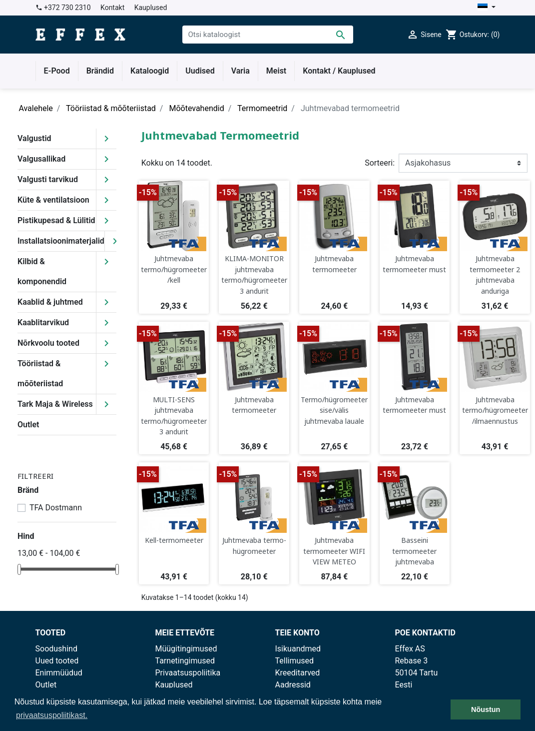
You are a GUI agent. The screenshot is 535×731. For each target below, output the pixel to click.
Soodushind (56, 648)
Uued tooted (57, 660)
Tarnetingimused (185, 660)
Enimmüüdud (58, 672)
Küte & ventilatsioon (53, 200)
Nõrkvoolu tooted (48, 343)
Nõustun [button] (485, 709)
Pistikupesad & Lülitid (56, 220)
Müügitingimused (186, 648)
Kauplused (150, 8)
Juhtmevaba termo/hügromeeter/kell (174, 269)
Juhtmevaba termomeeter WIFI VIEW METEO (334, 550)
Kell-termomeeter (174, 540)
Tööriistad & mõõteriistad (40, 373)
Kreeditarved (297, 672)
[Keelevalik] (486, 8)
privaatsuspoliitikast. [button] (51, 715)
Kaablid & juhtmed (50, 302)
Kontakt (112, 8)
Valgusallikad (41, 159)
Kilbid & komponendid (41, 271)
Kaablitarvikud (43, 322)
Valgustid (34, 138)
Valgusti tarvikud (47, 179)
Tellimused (294, 660)
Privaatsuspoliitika (188, 672)
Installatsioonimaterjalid (60, 241)
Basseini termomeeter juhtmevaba (414, 550)
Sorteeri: (380, 163)
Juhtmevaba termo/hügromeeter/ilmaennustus (495, 410)
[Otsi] (267, 35)
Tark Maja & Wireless (55, 404)
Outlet (28, 424)
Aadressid (293, 684)
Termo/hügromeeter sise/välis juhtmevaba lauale (334, 410)
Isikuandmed (298, 648)
